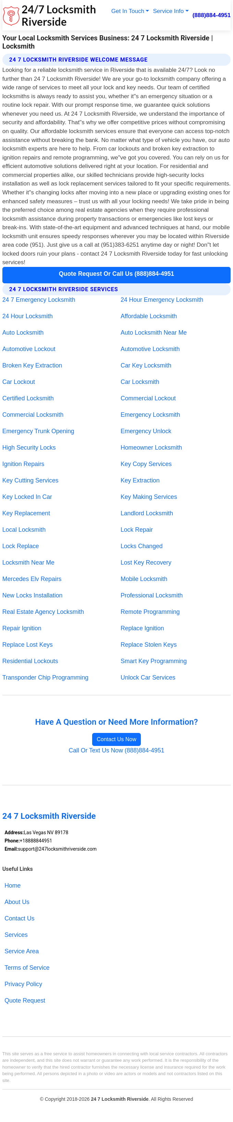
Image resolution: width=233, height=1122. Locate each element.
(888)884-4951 (212, 15)
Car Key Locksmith (146, 365)
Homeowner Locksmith (151, 447)
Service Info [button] (168, 11)
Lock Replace (20, 546)
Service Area (21, 951)
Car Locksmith (140, 381)
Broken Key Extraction (32, 365)
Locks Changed (142, 546)
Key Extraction (140, 480)
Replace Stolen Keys (149, 644)
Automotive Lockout (29, 349)
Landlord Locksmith (147, 513)
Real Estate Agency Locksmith (43, 611)
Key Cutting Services (30, 480)
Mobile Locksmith (144, 579)
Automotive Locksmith (150, 349)
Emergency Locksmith (150, 414)
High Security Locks (29, 447)
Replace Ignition (142, 628)
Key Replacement (26, 513)
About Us (16, 902)
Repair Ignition (21, 628)
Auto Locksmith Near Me (154, 332)
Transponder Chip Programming (45, 677)
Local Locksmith (24, 529)
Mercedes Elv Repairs (32, 579)
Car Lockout (18, 381)
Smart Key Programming (154, 661)
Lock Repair (137, 529)
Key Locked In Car (27, 496)
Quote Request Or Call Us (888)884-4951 (116, 273)
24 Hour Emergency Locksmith (162, 299)
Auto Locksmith (23, 332)
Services (16, 934)
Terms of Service (26, 967)
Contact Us (19, 918)
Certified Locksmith (28, 398)
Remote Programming (150, 611)
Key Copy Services (146, 464)
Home (12, 885)
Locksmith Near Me (28, 562)
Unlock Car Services (148, 677)
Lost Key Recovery (146, 562)
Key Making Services (149, 496)
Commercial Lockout (148, 398)
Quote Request (24, 1000)
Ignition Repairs (23, 464)
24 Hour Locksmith (27, 316)
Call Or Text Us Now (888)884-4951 (116, 750)
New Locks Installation (32, 595)
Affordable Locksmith (149, 316)
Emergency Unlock (146, 431)
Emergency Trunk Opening (38, 431)
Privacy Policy (23, 984)
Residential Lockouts (30, 661)
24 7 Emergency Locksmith (38, 299)
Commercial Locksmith (32, 414)
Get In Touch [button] (127, 11)
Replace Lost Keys (27, 644)
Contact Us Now (116, 739)
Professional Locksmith (152, 595)
